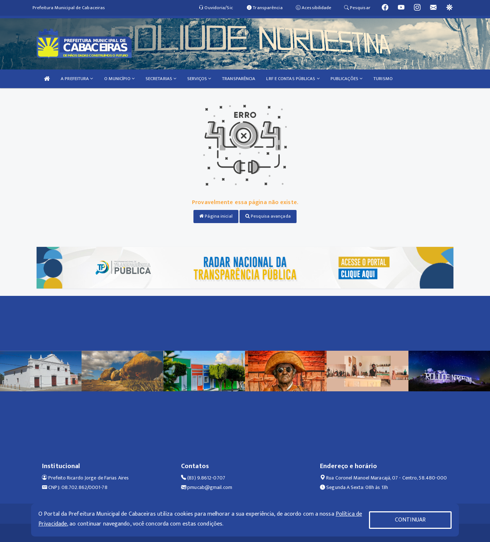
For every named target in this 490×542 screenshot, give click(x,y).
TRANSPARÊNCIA (238, 79)
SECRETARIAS (161, 79)
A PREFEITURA (77, 79)
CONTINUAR (410, 520)
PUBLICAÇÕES (346, 79)
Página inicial (216, 216)
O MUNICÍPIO (119, 79)
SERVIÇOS (199, 79)
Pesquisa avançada (268, 216)
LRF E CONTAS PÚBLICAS (292, 79)
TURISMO (383, 79)
